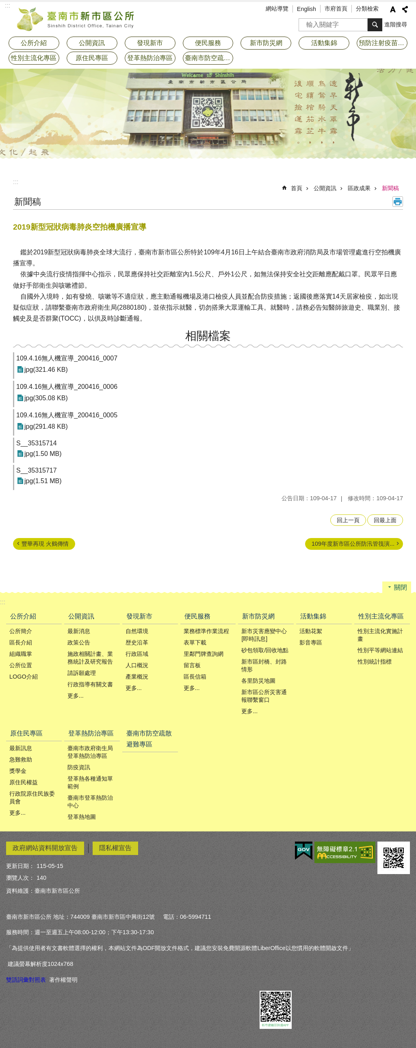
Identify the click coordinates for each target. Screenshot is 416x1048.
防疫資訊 (78, 767)
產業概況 (137, 676)
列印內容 (397, 201)
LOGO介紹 (23, 676)
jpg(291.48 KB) (46, 426)
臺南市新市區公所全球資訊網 (76, 18)
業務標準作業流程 (206, 631)
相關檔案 (208, 336)
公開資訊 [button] (92, 42)
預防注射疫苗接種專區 (383, 42)
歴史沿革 (137, 642)
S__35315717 (36, 470)
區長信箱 (195, 676)
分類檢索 (367, 8)
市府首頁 (336, 8)
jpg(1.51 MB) (43, 480)
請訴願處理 (81, 673)
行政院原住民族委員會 (32, 797)
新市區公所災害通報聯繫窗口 (264, 696)
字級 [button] (393, 9)
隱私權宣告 (115, 847)
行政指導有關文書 (90, 684)
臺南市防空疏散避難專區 (209, 57)
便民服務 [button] (208, 42)
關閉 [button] (400, 587)
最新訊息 (20, 748)
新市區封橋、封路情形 (264, 665)
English (306, 9)
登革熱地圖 (81, 817)
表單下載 (195, 642)
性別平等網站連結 (380, 650)
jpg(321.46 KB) (46, 369)
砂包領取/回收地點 (264, 650)
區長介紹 (20, 642)
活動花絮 (310, 631)
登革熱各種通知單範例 (90, 782)
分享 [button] (405, 9)
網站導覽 (277, 8)
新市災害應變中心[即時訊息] (264, 635)
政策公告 (78, 642)
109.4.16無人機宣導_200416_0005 (66, 415)
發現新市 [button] (150, 42)
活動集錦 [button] (324, 42)
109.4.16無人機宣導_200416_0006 (66, 386)
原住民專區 (26, 733)
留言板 (192, 665)
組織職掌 (20, 654)
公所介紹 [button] (34, 42)
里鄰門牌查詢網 (203, 654)
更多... (75, 695)
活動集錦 (313, 616)
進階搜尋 (395, 24)
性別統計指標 (375, 661)
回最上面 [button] (385, 520)
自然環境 (137, 631)
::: (15, 181)
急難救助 (20, 759)
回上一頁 (348, 520)
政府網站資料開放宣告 (45, 847)
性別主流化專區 (381, 616)
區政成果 (359, 188)
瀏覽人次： (20, 877)
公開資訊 (325, 188)
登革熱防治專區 (91, 733)
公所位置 (20, 665)
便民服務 (197, 616)
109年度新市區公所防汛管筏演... (353, 543)
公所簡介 (20, 631)
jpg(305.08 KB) (46, 398)
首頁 (296, 188)
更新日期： (20, 866)
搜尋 (305, 22)
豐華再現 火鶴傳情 (45, 543)
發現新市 (139, 616)
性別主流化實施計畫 (380, 635)
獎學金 (17, 771)
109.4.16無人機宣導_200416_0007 (66, 358)
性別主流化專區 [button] (33, 57)
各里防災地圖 (258, 680)
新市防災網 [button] (266, 42)
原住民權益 (23, 782)
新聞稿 (390, 188)
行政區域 (137, 654)
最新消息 (78, 631)
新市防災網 (258, 616)
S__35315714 (36, 443)
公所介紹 (23, 616)
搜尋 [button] (375, 24)
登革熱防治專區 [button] (150, 57)
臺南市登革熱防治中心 (90, 801)
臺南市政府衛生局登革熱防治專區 (90, 752)
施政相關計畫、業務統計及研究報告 (90, 658)
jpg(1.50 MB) (43, 453)
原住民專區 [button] (92, 57)
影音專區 (310, 642)
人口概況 (137, 665)
